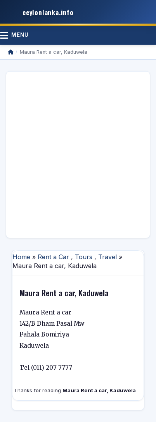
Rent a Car (53, 257)
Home (21, 257)
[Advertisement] (78, 154)
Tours (83, 257)
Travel (107, 257)
